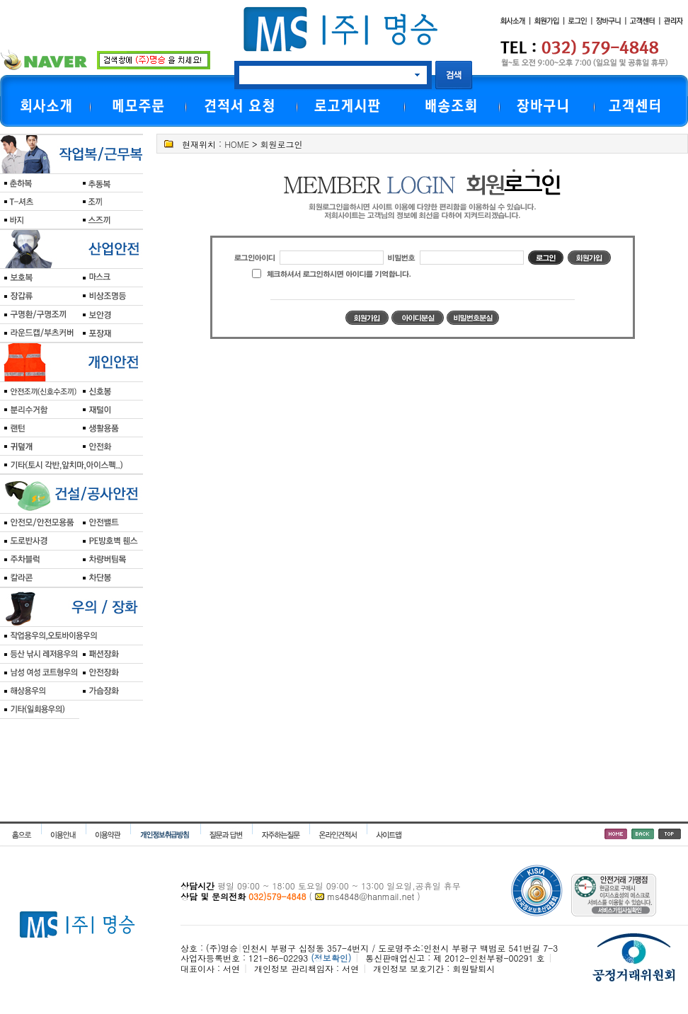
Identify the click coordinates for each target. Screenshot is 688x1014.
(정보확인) (331, 958)
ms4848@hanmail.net (370, 896)
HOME (236, 144)
